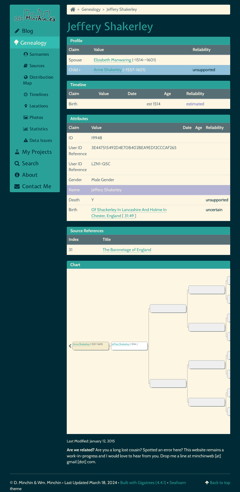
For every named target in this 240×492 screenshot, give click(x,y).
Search (26, 163)
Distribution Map (38, 80)
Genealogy (30, 42)
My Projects (33, 151)
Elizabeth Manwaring (113, 59)
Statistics (35, 129)
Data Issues (37, 140)
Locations (35, 106)
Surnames (36, 54)
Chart (75, 264)
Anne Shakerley (108, 69)
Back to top (220, 482)
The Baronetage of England (127, 249)
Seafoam (177, 482)
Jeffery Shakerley (122, 9)
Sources (34, 66)
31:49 (129, 215)
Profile (76, 40)
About (26, 174)
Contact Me (32, 186)
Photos (33, 117)
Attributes (79, 118)
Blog (23, 30)
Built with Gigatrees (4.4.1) (143, 482)
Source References (87, 230)
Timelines (35, 94)
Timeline (78, 84)
